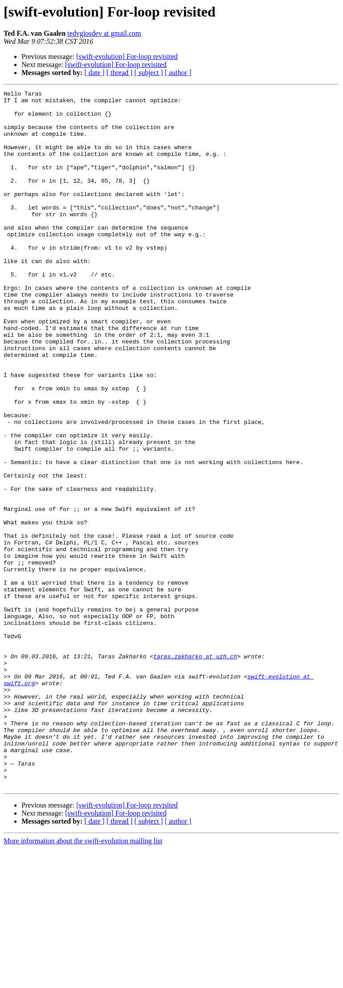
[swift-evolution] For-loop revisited (127, 56)
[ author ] (178, 72)
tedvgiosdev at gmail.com (104, 33)
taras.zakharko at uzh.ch (195, 770)
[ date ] (94, 72)
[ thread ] (119, 72)
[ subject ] (148, 72)
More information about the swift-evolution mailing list (83, 980)
